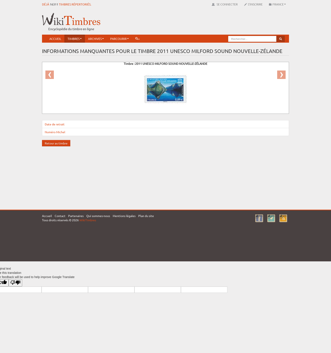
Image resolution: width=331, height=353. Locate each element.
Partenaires (76, 216)
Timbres (75, 39)
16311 (54, 4)
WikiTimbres (87, 220)
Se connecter (225, 4)
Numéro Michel (55, 132)
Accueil (55, 39)
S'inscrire (253, 4)
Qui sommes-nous (98, 216)
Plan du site (146, 216)
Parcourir (119, 39)
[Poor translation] (15, 282)
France (277, 4)
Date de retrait (55, 124)
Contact (60, 216)
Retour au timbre (56, 143)
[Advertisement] (212, 22)
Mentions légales (124, 216)
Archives (96, 39)
